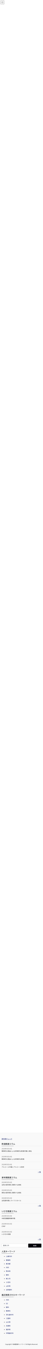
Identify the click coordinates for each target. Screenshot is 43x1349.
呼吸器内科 (9, 1333)
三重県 (8, 1318)
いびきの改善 (6, 1234)
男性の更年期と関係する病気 (11, 1193)
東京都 (8, 1264)
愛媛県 (8, 1260)
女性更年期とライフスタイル (11, 1200)
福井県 (8, 1329)
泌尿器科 (9, 1290)
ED (7, 1303)
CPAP (3, 1226)
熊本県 (8, 1271)
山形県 (8, 1286)
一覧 (39, 1172)
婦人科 (8, 1278)
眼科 (7, 1275)
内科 (7, 1267)
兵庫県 (8, 1326)
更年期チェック (7, 1139)
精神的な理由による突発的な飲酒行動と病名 (17, 1151)
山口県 (8, 1322)
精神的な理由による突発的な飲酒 (13, 1159)
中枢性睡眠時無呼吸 (8, 1218)
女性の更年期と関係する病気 (11, 1185)
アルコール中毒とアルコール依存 (13, 1167)
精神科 (8, 1311)
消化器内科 (9, 1315)
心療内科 (9, 1256)
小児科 (8, 1282)
